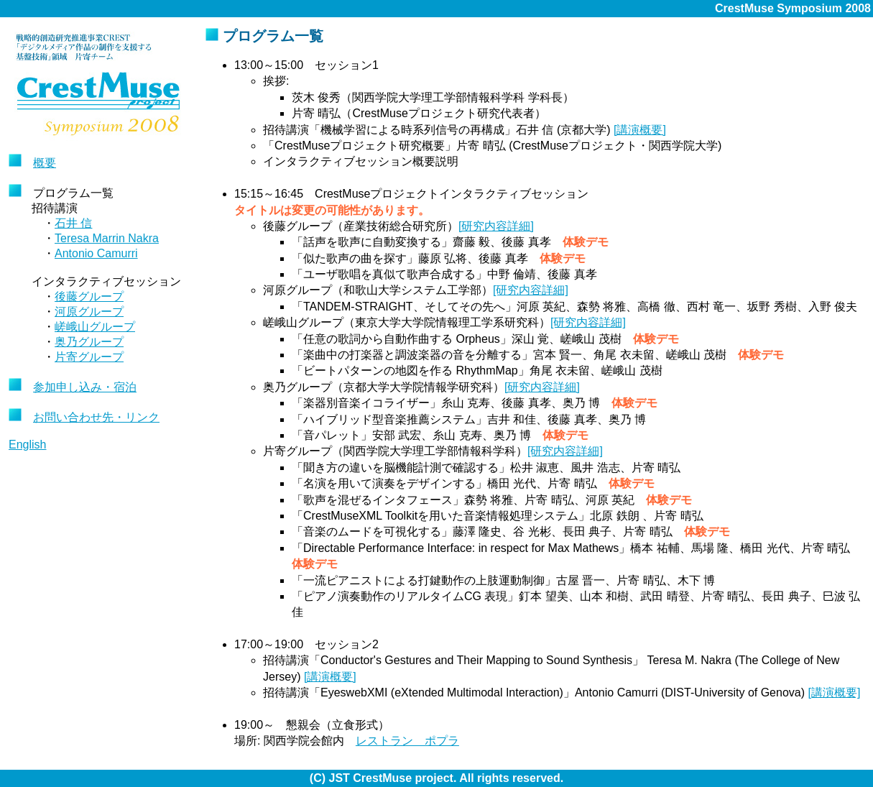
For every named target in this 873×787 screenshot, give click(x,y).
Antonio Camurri (96, 253)
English (27, 444)
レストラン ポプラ (407, 741)
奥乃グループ (89, 342)
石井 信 (73, 223)
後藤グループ (89, 296)
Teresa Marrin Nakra (107, 238)
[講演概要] (640, 130)
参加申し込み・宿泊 (85, 387)
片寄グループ (89, 357)
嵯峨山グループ (95, 327)
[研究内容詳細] (496, 226)
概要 (44, 163)
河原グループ (89, 311)
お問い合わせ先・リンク (96, 417)
